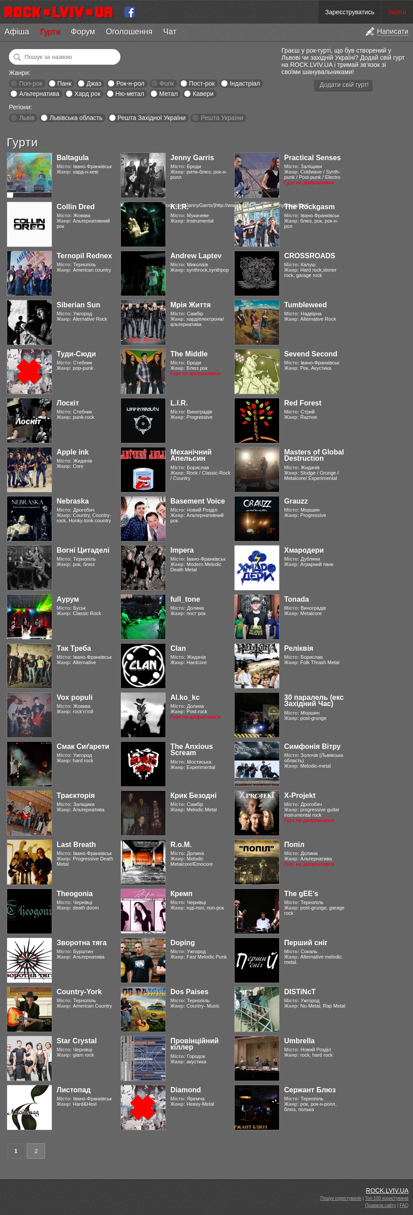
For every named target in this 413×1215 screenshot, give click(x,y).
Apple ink (73, 452)
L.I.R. (179, 403)
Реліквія (298, 648)
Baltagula (73, 157)
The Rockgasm (309, 207)
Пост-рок (202, 83)
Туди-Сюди (76, 354)
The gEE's (301, 893)
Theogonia (75, 893)
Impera (182, 550)
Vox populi (75, 697)
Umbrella (299, 1041)
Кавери (203, 93)
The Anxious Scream (191, 749)
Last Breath (76, 844)
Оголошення (129, 31)
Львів (26, 117)
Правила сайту (380, 1205)
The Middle (189, 354)
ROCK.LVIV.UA (387, 1190)
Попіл (294, 844)
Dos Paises (189, 992)
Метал (168, 93)
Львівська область (76, 117)
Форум (83, 31)
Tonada (296, 599)
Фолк (167, 83)
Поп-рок (30, 83)
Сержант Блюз (310, 1090)
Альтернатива (39, 93)
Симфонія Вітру (312, 746)
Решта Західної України (151, 117)
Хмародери (304, 550)
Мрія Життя (190, 305)
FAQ (404, 1205)
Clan (178, 648)
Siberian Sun (78, 305)
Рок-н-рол (130, 83)
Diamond (185, 1090)
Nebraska (73, 501)
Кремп (181, 893)
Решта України (222, 117)
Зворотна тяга (82, 942)
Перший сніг (305, 942)
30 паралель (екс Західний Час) (314, 700)
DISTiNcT (300, 992)
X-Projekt (299, 795)
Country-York (79, 992)
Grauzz (296, 501)
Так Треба (74, 648)
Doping (182, 942)
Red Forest (303, 403)
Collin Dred (76, 207)
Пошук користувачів (340, 1198)
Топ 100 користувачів (387, 1198)
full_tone (185, 599)
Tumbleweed (305, 305)
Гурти (50, 31)
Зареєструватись (349, 12)
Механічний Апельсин (191, 455)
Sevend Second (310, 354)
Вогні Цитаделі (83, 550)
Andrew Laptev (196, 256)
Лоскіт (68, 403)
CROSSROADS (309, 256)
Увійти (397, 12)
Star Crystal (77, 1041)
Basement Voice (197, 501)
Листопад (74, 1090)
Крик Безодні (193, 795)
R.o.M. (181, 844)
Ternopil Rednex (84, 256)
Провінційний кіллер (194, 1044)
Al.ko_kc (185, 697)
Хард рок (87, 93)
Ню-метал (130, 93)
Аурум (68, 599)
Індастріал (245, 83)
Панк (64, 83)
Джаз (94, 83)
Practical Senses (312, 157)
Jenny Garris (192, 157)
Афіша (16, 31)
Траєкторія (76, 795)
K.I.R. (179, 207)
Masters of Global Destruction (314, 455)
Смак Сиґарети (83, 746)
